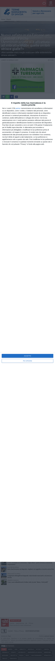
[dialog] (27, 330)
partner (18, 108)
